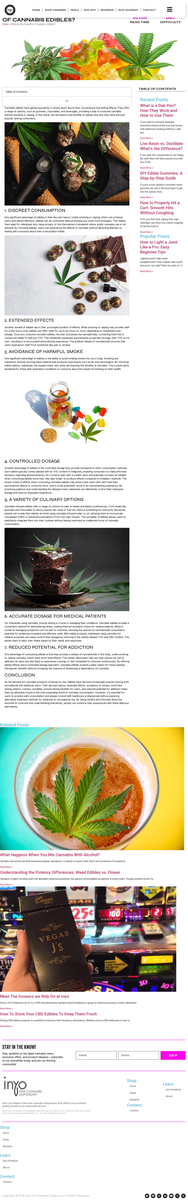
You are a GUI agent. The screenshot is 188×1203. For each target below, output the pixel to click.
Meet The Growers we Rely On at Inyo (34, 996)
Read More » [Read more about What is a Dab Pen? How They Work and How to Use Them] (146, 138)
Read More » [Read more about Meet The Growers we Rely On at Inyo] (6, 1008)
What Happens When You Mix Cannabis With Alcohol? (50, 854)
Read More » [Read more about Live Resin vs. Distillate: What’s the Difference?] (146, 167)
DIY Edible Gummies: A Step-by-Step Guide (161, 176)
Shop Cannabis (55, 10)
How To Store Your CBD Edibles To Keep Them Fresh (48, 1014)
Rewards (107, 10)
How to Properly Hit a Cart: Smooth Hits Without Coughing (160, 207)
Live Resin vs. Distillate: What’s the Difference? (162, 146)
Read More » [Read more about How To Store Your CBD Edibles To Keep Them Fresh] (6, 1026)
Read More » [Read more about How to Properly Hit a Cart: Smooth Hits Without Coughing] (146, 232)
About (169, 1096)
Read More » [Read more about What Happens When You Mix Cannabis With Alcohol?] (6, 867)
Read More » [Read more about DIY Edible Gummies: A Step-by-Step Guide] (146, 197)
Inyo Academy (128, 10)
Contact (149, 10)
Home (36, 10)
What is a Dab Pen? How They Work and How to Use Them (158, 110)
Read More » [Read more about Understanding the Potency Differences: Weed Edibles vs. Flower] (6, 884)
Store (133, 1086)
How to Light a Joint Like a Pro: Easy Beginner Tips (159, 247)
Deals (75, 10)
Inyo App (90, 10)
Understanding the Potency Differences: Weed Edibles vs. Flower (60, 872)
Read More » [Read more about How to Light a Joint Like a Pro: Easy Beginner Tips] (146, 271)
